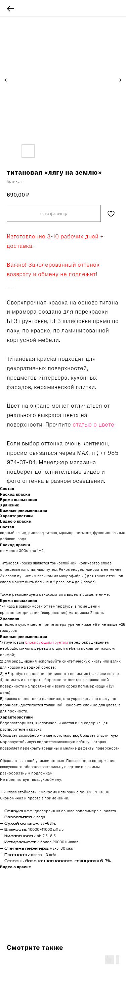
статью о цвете (93, 424)
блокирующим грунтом (46, 642)
